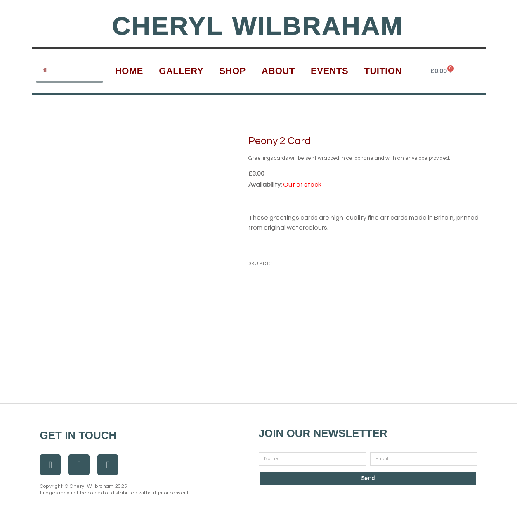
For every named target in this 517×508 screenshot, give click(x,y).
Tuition (383, 71)
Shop (232, 71)
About (278, 71)
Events (329, 71)
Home (129, 71)
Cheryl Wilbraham (258, 26)
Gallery (181, 71)
